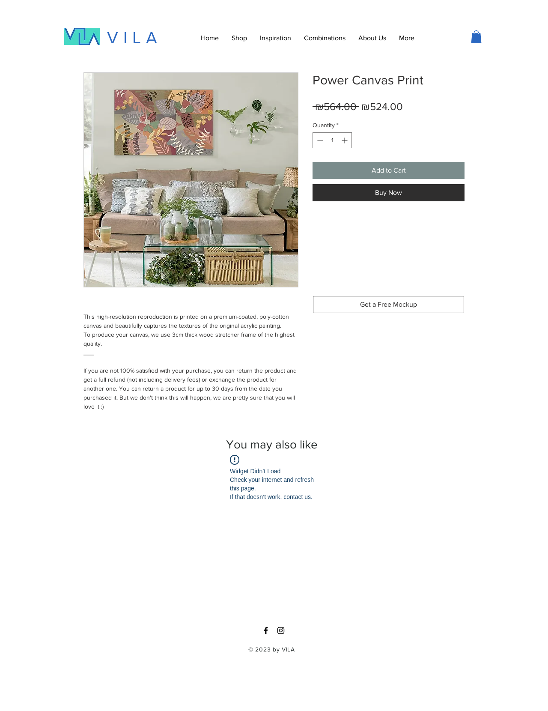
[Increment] (345, 140)
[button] (407, 38)
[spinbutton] (332, 140)
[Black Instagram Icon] (281, 630)
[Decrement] (319, 140)
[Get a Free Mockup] (388, 304)
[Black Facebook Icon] (266, 630)
